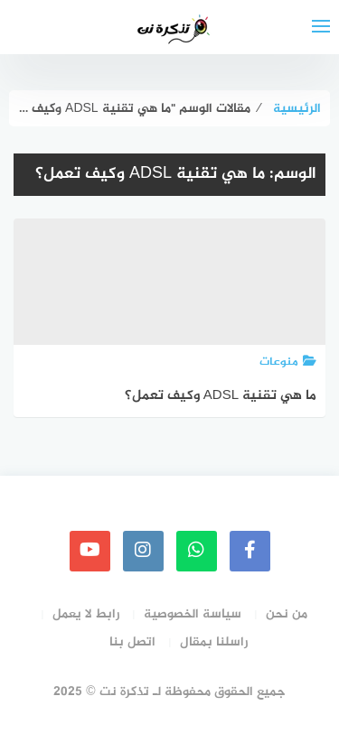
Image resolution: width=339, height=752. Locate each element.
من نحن (286, 614)
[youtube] (90, 551)
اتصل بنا (132, 642)
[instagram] (143, 551)
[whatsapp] (196, 551)
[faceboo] (250, 551)
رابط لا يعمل (85, 614)
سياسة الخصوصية (192, 614)
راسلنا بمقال (214, 642)
